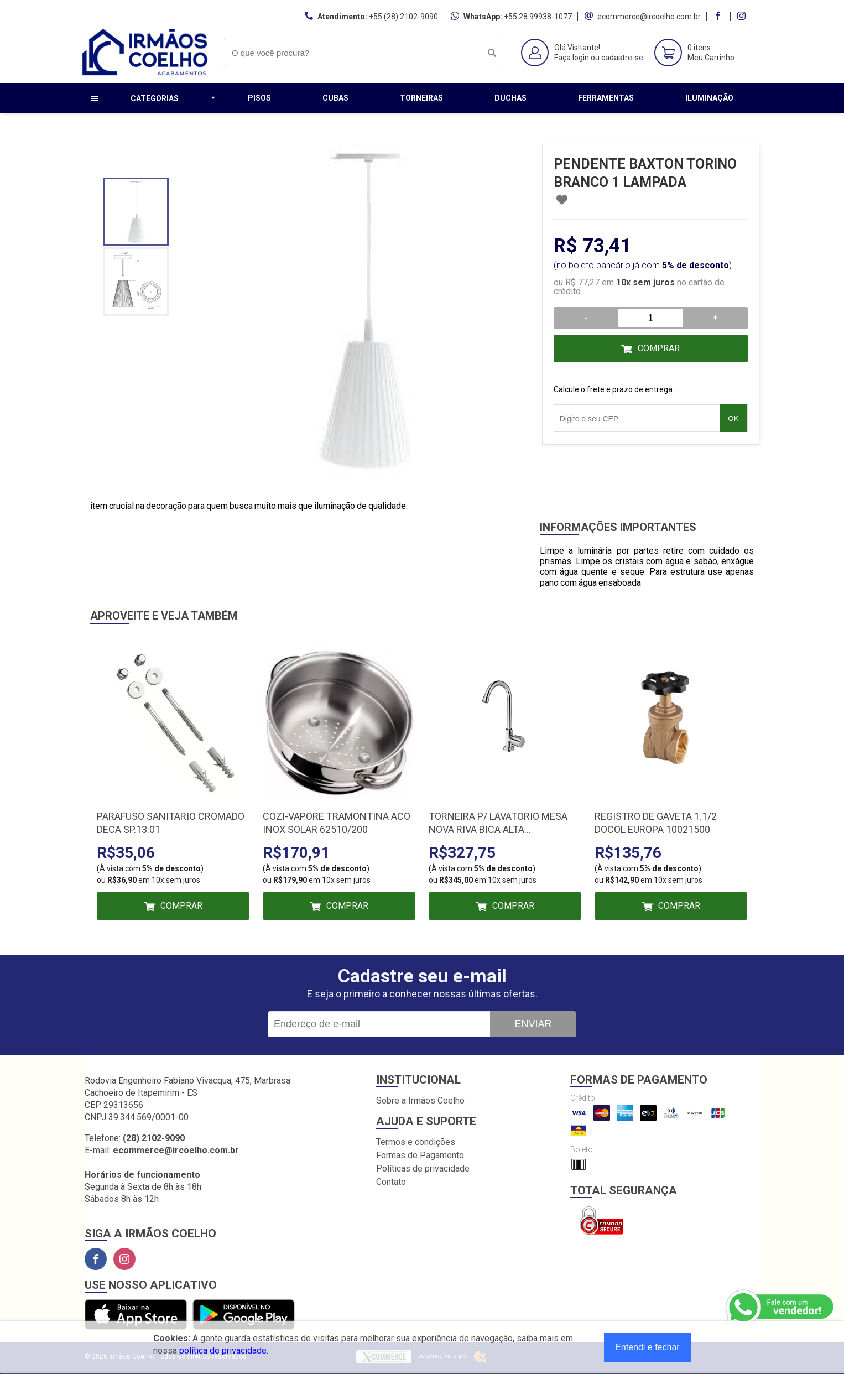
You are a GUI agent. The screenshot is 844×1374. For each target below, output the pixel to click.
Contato (391, 1182)
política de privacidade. (223, 1350)
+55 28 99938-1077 (538, 16)
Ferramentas (606, 98)
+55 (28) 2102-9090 (403, 16)
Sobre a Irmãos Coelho (420, 1100)
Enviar (532, 1023)
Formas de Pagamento (420, 1155)
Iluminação (709, 98)
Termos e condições (415, 1142)
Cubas (335, 98)
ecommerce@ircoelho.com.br (649, 16)
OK (733, 418)
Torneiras (421, 98)
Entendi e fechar (647, 1347)
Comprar (659, 348)
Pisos (259, 98)
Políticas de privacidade (423, 1168)
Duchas (510, 98)
